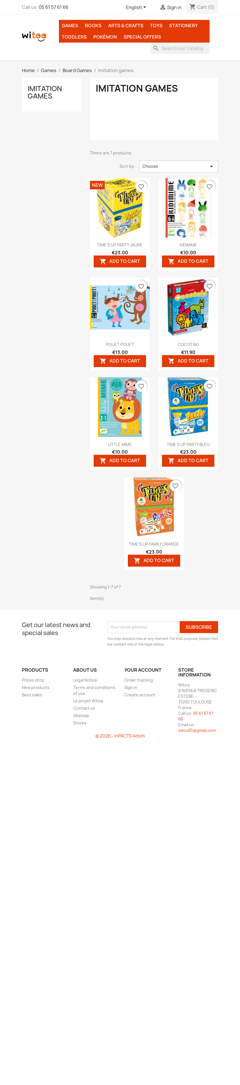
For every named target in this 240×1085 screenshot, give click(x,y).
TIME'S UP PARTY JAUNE (120, 245)
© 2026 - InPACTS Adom (120, 736)
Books (93, 25)
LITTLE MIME (120, 444)
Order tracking (138, 680)
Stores (80, 723)
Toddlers (74, 37)
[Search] (180, 48)
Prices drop (33, 680)
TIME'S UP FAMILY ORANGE (154, 544)
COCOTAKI (188, 344)
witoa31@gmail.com (197, 730)
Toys (156, 25)
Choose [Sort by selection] (178, 166)
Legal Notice (85, 680)
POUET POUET (120, 344)
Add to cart (120, 261)
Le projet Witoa (88, 700)
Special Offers (142, 37)
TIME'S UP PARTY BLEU (188, 444)
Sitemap (81, 715)
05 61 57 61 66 (53, 7)
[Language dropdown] (137, 7)
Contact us (84, 708)
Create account (139, 695)
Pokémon (105, 37)
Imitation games (45, 92)
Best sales (32, 695)
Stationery (183, 25)
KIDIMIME (188, 245)
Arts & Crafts (125, 25)
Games (70, 25)
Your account (142, 670)
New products (36, 687)
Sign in (130, 687)
